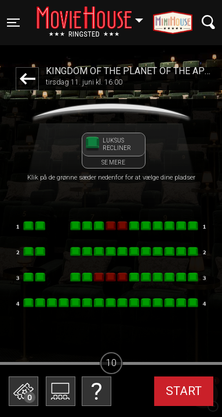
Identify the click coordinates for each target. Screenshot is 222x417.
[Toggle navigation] (13, 22)
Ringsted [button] (95, 16)
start (184, 391)
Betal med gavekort (95, 397)
